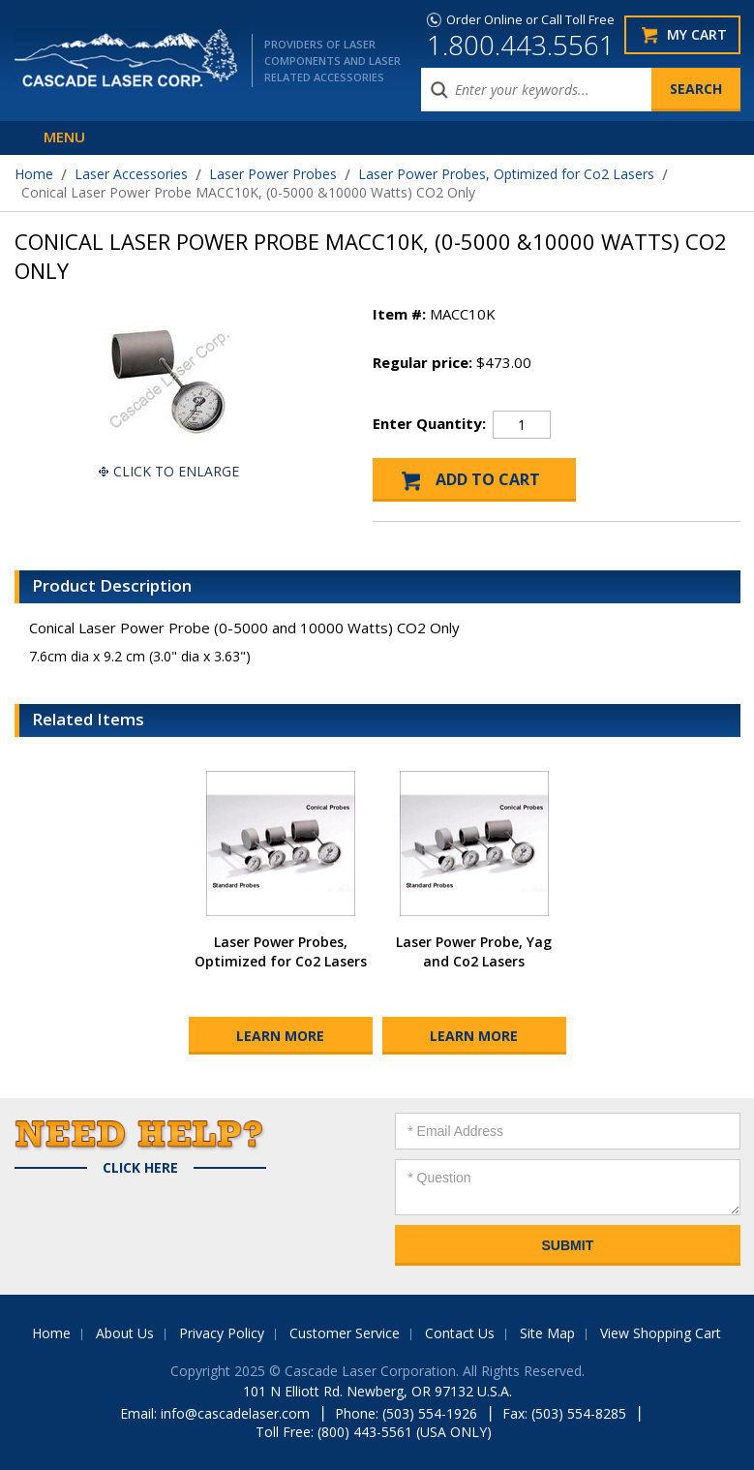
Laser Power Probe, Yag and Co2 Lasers (474, 951)
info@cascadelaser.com (235, 1413)
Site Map (547, 1333)
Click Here (140, 1168)
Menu (64, 136)
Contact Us (460, 1333)
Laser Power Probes (273, 174)
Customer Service (344, 1333)
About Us (125, 1333)
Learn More (280, 1035)
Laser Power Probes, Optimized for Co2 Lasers (506, 174)
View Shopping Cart (660, 1333)
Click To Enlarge (176, 471)
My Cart (697, 34)
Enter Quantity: (429, 423)
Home (34, 174)
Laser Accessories (131, 174)
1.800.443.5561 (521, 44)
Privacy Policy (221, 1333)
